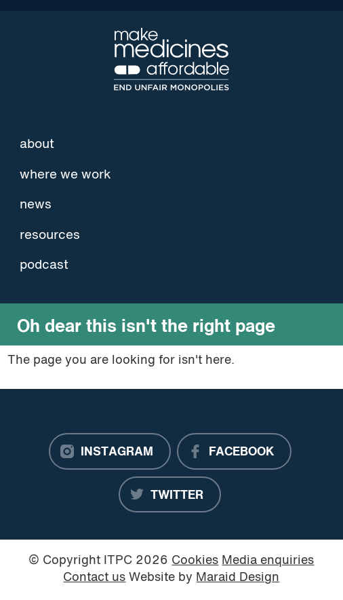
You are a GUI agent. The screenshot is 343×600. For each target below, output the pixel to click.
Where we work (65, 175)
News (36, 205)
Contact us (94, 578)
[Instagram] (110, 451)
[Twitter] (170, 494)
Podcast (44, 265)
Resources (50, 235)
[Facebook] (234, 451)
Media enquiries (268, 561)
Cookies (195, 561)
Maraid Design (237, 578)
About (37, 144)
